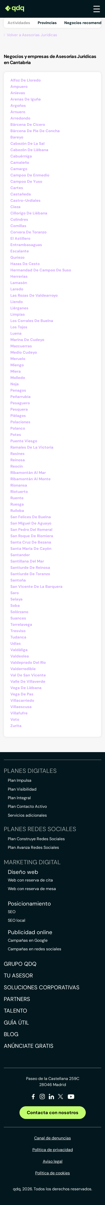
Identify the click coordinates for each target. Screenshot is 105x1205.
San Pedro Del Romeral (31, 529)
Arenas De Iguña (25, 99)
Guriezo (17, 257)
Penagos (18, 390)
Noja (14, 384)
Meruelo (17, 358)
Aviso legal (52, 1161)
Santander (20, 554)
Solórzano (19, 611)
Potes (15, 434)
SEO (11, 911)
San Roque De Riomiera (31, 535)
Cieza (15, 206)
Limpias (17, 314)
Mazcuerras (21, 346)
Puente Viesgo (23, 441)
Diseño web (23, 872)
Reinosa (17, 460)
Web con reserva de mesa (32, 888)
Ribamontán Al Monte (30, 478)
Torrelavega (21, 624)
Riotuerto (19, 491)
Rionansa (18, 485)
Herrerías (19, 276)
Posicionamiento (29, 903)
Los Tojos (18, 327)
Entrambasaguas (26, 244)
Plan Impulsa (19, 780)
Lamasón (18, 282)
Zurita (16, 725)
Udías (15, 643)
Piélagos (18, 415)
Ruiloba (17, 510)
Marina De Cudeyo (27, 339)
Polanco (17, 428)
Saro (14, 592)
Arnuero (17, 111)
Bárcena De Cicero (27, 124)
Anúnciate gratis (28, 1046)
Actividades (19, 22)
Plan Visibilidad (22, 789)
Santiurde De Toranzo (30, 573)
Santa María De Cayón (30, 548)
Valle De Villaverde (27, 681)
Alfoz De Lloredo (25, 80)
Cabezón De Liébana (29, 149)
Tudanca (18, 637)
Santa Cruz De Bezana (30, 542)
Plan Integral (19, 797)
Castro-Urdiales (25, 200)
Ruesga (17, 504)
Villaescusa (21, 706)
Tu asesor (18, 975)
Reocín (16, 466)
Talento (15, 1010)
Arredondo (20, 118)
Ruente (17, 497)
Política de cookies (52, 1173)
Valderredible (23, 668)
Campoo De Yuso (26, 181)
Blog (11, 1034)
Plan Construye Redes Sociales (36, 838)
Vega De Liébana (25, 687)
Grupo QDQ (20, 964)
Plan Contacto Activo (27, 806)
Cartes (16, 187)
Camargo (18, 168)
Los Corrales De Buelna (31, 320)
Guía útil (16, 1022)
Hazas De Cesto (25, 263)
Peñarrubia (20, 396)
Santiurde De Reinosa (30, 567)
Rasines (17, 453)
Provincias (47, 22)
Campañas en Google (28, 940)
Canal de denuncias (52, 1138)
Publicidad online (30, 932)
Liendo (16, 301)
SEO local (16, 920)
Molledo (17, 377)
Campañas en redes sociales (34, 949)
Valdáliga (19, 649)
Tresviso (18, 630)
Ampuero (19, 86)
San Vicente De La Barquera (36, 586)
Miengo (17, 365)
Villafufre (19, 713)
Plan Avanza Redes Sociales (33, 847)
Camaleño (19, 162)
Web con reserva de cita (30, 880)
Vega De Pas (21, 694)
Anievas (17, 92)
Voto (14, 719)
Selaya (16, 599)
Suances (18, 618)
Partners (17, 999)
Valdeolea (19, 656)
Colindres (19, 219)
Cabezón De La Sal (27, 143)
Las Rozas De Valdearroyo (34, 295)
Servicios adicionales (27, 815)
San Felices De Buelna (30, 516)
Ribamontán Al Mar (28, 472)
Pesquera (19, 409)
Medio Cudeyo (23, 352)
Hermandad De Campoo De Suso (40, 270)
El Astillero (20, 238)
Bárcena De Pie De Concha (35, 130)
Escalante (19, 251)
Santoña (18, 580)
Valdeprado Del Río (28, 662)
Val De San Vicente (28, 675)
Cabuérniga (21, 156)
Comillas (18, 225)
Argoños (18, 105)
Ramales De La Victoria (31, 447)
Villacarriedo (22, 700)
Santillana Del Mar (27, 561)
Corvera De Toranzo (28, 232)
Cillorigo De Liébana (28, 213)
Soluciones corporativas (41, 987)
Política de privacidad (52, 1149)
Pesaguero (20, 403)
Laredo (16, 289)
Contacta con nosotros (52, 1113)
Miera (15, 371)
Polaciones (20, 422)
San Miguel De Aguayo (30, 523)
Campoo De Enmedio (29, 175)
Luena (16, 333)
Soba (15, 605)
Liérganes (19, 308)
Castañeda (20, 194)
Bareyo (16, 137)
